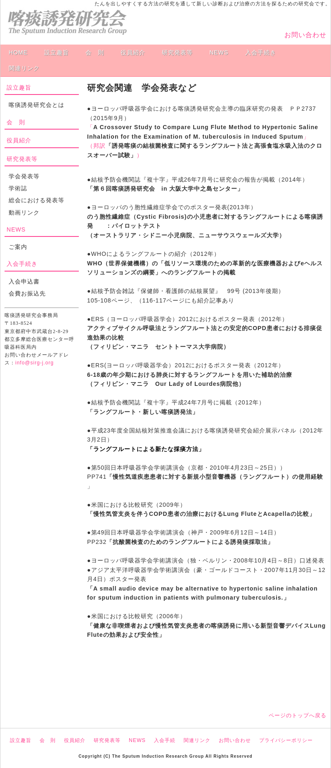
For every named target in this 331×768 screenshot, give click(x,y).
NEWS (218, 52)
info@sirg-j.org (34, 363)
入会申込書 (24, 281)
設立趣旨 (56, 52)
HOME (18, 52)
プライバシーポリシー (286, 740)
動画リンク (24, 212)
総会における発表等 (36, 200)
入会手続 (164, 740)
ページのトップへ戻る (297, 715)
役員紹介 (133, 52)
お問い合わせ (305, 34)
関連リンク (24, 68)
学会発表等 (24, 176)
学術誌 (18, 188)
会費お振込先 (27, 293)
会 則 (94, 52)
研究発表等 (177, 52)
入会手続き (260, 52)
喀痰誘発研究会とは (36, 105)
